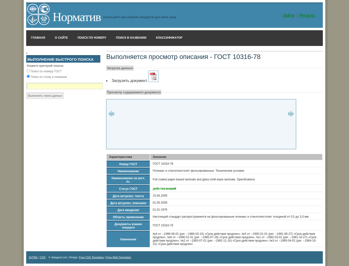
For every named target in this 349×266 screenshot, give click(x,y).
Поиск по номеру (92, 37)
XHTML (33, 257)
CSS (43, 257)
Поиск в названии (131, 37)
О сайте (61, 37)
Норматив (77, 17)
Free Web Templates (118, 257)
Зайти (288, 15)
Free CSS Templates (91, 257)
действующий (164, 188)
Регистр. (307, 15)
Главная (38, 37)
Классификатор (169, 37)
